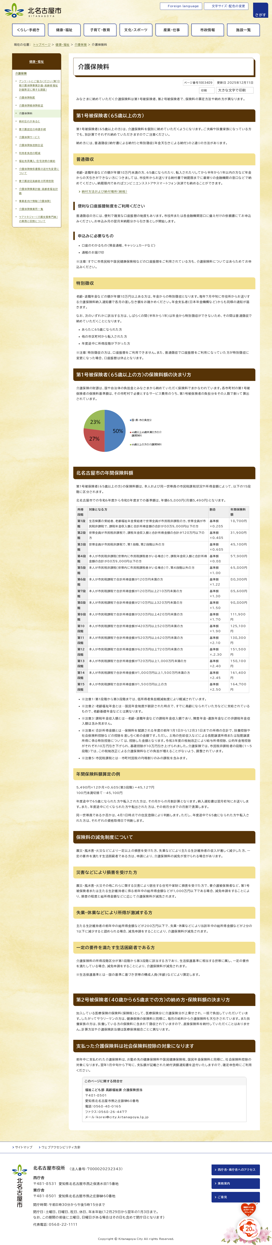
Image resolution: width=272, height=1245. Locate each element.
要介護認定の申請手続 (32, 129)
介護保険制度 (27, 97)
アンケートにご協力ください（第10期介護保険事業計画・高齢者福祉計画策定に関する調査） (39, 85)
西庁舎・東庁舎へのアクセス (237, 1169)
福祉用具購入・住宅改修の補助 (37, 161)
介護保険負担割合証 (31, 145)
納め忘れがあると (29, 121)
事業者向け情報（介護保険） (35, 201)
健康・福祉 (64, 30)
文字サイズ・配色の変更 (228, 6)
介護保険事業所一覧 (31, 209)
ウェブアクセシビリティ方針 (61, 1147)
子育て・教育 (100, 30)
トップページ (42, 44)
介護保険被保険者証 (31, 105)
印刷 (204, 90)
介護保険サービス (29, 137)
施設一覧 (243, 30)
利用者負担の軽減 (30, 153)
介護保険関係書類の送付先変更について (39, 171)
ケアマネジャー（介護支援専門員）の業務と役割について (38, 219)
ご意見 (222, 1197)
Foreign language (183, 6)
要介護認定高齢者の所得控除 (36, 181)
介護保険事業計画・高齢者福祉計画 (38, 191)
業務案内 (224, 1183)
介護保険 (81, 44)
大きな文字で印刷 (232, 90)
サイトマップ (23, 1147)
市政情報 (207, 30)
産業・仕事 (172, 30)
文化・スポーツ (136, 30)
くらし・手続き (28, 30)
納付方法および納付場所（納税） (104, 191)
